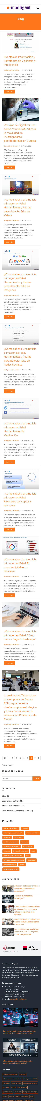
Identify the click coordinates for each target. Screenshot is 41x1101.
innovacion (7, 837)
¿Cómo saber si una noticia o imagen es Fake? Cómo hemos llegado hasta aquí (20, 635)
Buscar (36, 778)
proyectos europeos (10, 864)
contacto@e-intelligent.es (18, 999)
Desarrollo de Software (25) (12, 801)
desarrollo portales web (11, 869)
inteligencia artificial (33, 833)
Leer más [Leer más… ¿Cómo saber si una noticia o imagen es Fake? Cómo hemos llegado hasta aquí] (9, 663)
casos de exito (18, 837)
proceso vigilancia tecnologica (13, 855)
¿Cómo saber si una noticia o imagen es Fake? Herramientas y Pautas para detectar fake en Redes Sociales (20, 356)
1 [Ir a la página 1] (12, 758)
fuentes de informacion (11, 842)
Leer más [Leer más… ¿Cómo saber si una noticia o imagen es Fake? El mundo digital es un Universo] (9, 595)
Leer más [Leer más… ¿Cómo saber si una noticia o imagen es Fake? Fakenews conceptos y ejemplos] (9, 529)
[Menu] (38, 7)
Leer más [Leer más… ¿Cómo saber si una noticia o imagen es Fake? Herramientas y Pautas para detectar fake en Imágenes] (9, 317)
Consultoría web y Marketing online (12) (17, 811)
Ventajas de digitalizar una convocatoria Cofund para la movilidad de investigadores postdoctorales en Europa (20, 132)
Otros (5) (5, 796)
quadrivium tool (27, 846)
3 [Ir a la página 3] (20, 758)
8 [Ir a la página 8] (38, 758)
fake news (25, 842)
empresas (7, 851)
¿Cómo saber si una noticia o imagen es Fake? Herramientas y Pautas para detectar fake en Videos (20, 207)
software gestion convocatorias (13, 833)
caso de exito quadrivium (11, 846)
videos (33, 851)
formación (25, 828)
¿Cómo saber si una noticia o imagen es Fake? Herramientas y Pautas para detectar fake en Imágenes (20, 282)
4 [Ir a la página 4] (23, 758)
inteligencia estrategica (20, 851)
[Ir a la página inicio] (5, 758)
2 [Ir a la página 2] (16, 758)
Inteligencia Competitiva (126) (13, 806)
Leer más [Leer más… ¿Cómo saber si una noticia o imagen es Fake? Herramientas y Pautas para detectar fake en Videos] (9, 242)
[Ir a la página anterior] (9, 758)
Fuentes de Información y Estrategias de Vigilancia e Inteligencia (19, 60)
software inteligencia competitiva (14, 860)
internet (22, 864)
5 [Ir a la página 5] (27, 758)
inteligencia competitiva (11, 828)
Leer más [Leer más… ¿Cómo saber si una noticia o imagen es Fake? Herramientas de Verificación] (9, 462)
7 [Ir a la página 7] (34, 758)
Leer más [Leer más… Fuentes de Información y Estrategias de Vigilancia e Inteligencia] (9, 91)
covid (27, 855)
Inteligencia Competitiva (11, 70)
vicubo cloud (31, 860)
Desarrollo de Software (11, 146)
